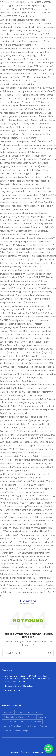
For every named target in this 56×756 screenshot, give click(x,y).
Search (49, 653)
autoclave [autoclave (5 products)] (8, 712)
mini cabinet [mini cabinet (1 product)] (31, 726)
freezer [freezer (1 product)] (31, 717)
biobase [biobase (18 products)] (19, 712)
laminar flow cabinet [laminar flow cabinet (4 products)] (12, 726)
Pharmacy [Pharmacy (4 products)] (44, 726)
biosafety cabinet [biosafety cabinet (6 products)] (34, 712)
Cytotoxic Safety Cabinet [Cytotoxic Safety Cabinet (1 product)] (13, 717)
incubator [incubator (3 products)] (42, 717)
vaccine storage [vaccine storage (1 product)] (21, 730)
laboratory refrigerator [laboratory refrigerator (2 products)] (13, 721)
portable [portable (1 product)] (7, 730)
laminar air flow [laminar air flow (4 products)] (34, 721)
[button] (48, 748)
